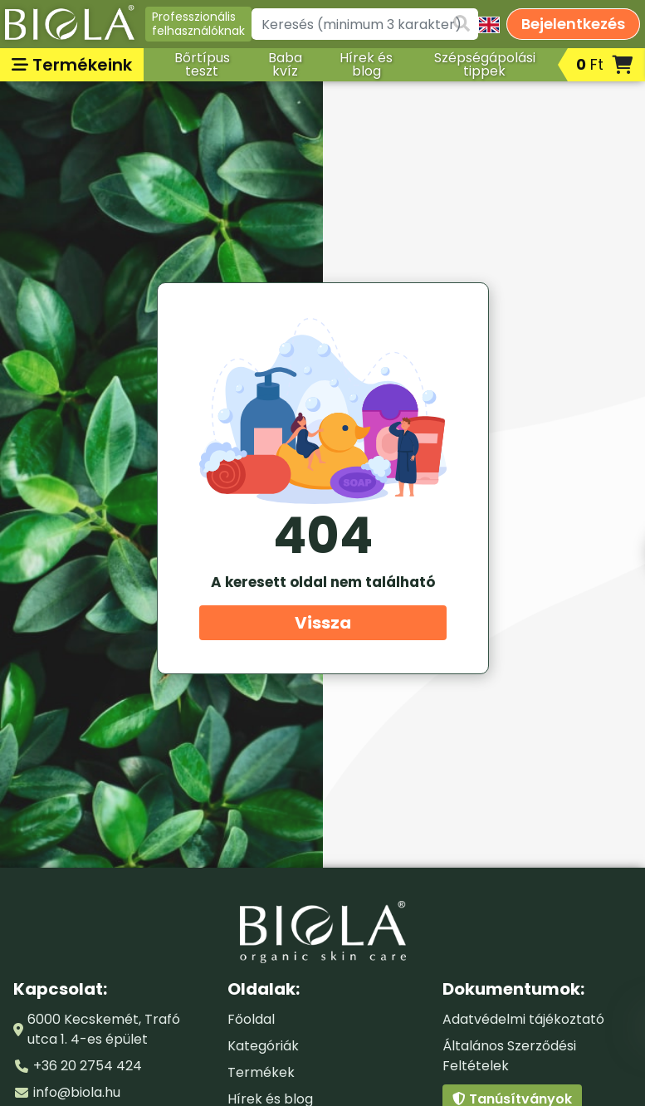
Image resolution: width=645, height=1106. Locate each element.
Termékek (261, 1072)
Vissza (323, 622)
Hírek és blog (366, 64)
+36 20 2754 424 (87, 1065)
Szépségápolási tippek (484, 64)
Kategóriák (263, 1045)
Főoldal (251, 1019)
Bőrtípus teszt (202, 64)
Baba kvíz (285, 64)
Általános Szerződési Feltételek (509, 1055)
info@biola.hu (76, 1092)
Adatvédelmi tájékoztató (523, 1019)
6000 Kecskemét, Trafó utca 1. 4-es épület (103, 1029)
